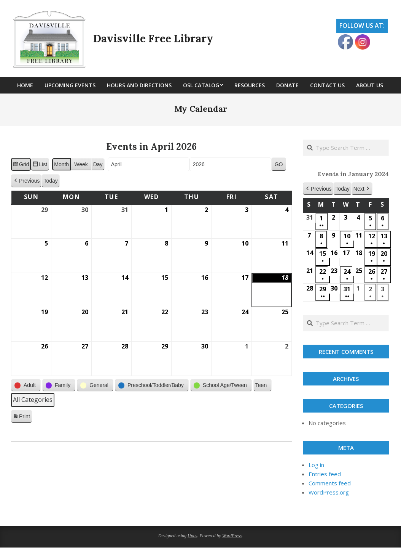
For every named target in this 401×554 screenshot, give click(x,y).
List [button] (39, 165)
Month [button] (61, 164)
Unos (192, 535)
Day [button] (98, 164)
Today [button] (50, 181)
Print (21, 417)
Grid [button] (21, 165)
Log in (316, 465)
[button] (26, 181)
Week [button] (81, 164)
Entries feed (325, 474)
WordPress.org (329, 492)
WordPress (232, 535)
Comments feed (330, 483)
